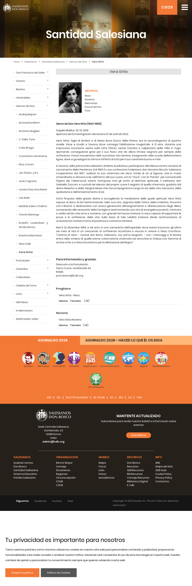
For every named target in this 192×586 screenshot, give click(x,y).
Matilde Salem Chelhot (33, 206)
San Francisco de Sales (30, 72)
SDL (59, 472)
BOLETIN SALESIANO (77, 472)
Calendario (23, 277)
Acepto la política (22, 572)
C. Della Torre (27, 139)
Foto (87, 108)
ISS (111, 472)
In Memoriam (24, 310)
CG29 (167, 7)
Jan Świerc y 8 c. (29, 173)
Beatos (20, 89)
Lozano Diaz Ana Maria (33, 189)
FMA (139, 472)
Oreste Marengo (29, 214)
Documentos (93, 105)
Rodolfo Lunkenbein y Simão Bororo (33, 225)
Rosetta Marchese (30, 235)
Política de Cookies (58, 572)
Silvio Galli (25, 244)
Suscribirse (138, 510)
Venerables (23, 97)
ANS (49, 472)
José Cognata (28, 181)
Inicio (17, 61)
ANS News (22, 302)
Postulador (23, 260)
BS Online (99, 472)
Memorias (91, 101)
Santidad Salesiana (53, 61)
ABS (121, 472)
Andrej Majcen (28, 114)
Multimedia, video (27, 319)
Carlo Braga (26, 148)
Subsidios (22, 269)
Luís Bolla (24, 198)
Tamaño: (76, 298)
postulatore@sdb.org (69, 273)
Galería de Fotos (26, 285)
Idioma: (63, 298)
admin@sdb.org (53, 517)
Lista (19, 294)
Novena (89, 97)
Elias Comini (26, 164)
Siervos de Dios (78, 61)
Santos (20, 81)
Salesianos (30, 61)
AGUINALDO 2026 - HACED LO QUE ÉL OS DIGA (123, 415)
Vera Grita (98, 61)
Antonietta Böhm (29, 122)
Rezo (88, 93)
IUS (130, 472)
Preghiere (63, 286)
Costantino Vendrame (33, 156)
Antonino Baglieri (29, 131)
